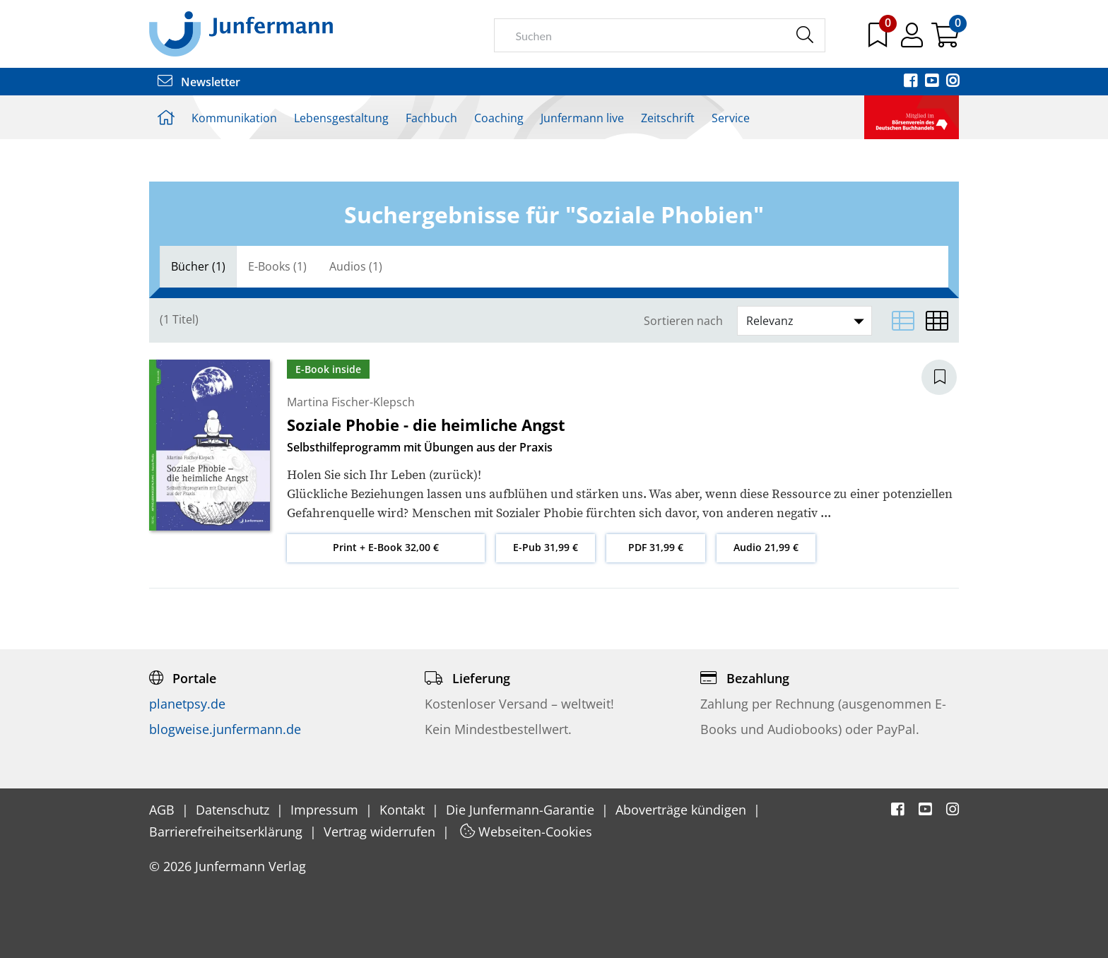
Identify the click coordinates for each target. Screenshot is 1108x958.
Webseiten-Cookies (526, 831)
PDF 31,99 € (655, 547)
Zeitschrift (668, 118)
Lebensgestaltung (341, 118)
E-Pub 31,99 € (545, 547)
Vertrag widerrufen (381, 831)
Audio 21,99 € (765, 547)
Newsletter (199, 82)
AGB (163, 809)
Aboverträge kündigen (682, 809)
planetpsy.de (187, 703)
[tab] (198, 267)
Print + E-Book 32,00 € (386, 547)
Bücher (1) (198, 266)
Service (731, 118)
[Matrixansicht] (937, 320)
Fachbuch (431, 118)
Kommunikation (234, 118)
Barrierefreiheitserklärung (227, 831)
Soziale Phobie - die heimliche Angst (426, 424)
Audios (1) (355, 266)
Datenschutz (234, 809)
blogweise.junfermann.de (225, 729)
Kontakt (403, 809)
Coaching (499, 118)
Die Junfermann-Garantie (522, 809)
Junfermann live (582, 118)
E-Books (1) (277, 266)
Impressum (326, 809)
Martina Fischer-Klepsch (351, 402)
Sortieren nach (683, 321)
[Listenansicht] (903, 320)
